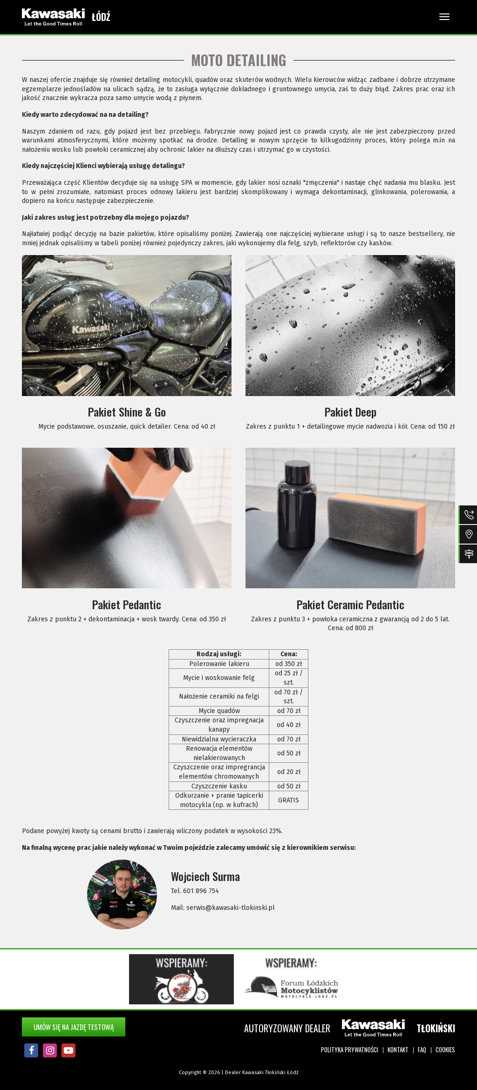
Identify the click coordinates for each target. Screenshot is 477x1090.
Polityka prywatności (349, 1049)
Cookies (445, 1049)
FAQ (422, 1049)
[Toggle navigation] (444, 17)
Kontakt (398, 1049)
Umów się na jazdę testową (74, 1027)
